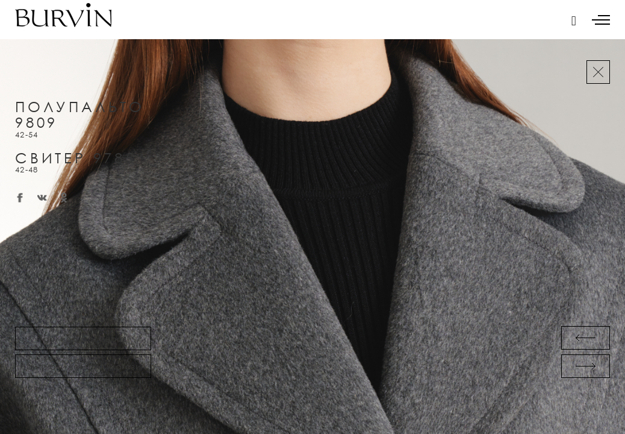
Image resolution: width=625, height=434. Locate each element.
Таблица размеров (83, 338)
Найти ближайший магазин (83, 366)
